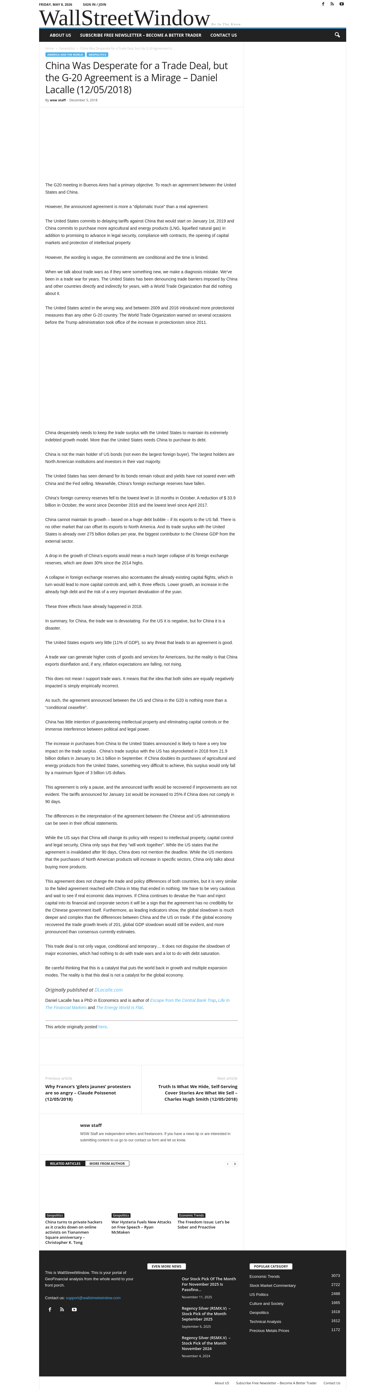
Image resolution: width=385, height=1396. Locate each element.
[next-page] (235, 1164)
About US (60, 35)
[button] (337, 35)
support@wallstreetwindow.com (93, 1298)
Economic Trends (191, 1215)
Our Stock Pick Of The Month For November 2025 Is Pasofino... (209, 1284)
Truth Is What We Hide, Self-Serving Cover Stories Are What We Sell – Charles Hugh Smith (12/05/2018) (197, 1092)
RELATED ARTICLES (65, 1163)
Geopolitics (67, 48)
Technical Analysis (266, 1321)
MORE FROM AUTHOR (107, 1163)
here (102, 1026)
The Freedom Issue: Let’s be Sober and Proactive (204, 1224)
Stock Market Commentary (273, 1285)
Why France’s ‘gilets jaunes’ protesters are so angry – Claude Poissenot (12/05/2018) (88, 1092)
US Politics (259, 1294)
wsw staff (58, 100)
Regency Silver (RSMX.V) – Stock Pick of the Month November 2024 (206, 1343)
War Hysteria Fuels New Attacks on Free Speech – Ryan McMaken (141, 1227)
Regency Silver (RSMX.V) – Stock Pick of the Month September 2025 (206, 1313)
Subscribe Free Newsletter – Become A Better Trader (140, 35)
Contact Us (223, 35)
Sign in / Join (94, 4)
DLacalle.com (108, 989)
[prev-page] (228, 1164)
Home (49, 48)
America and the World (65, 55)
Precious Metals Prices (269, 1330)
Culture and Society (267, 1303)
